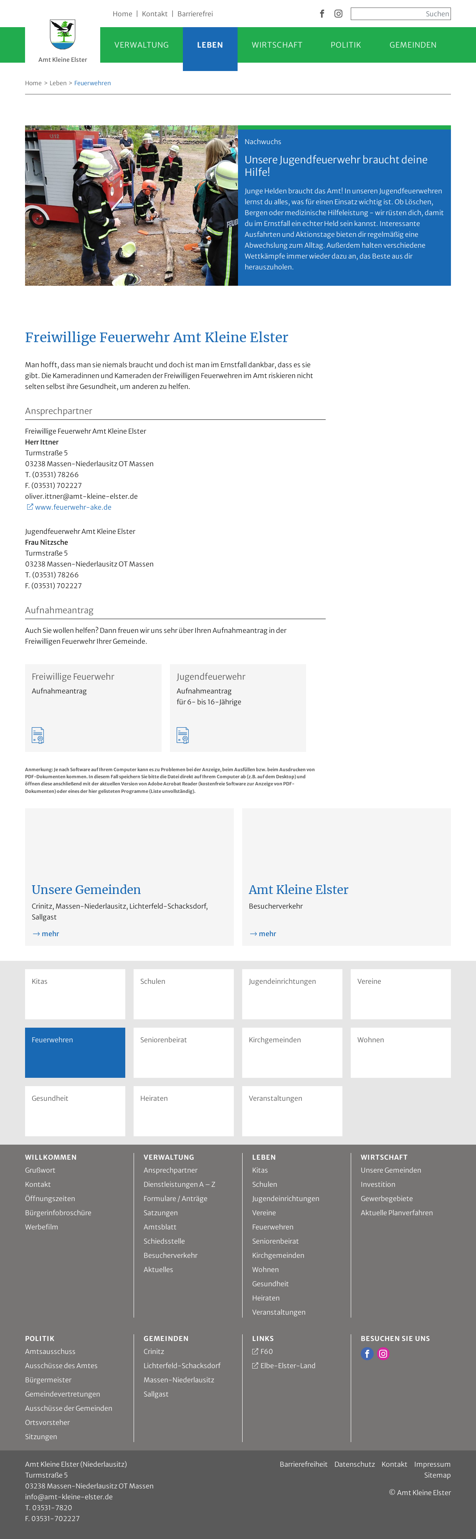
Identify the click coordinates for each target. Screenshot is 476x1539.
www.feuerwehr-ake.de (73, 507)
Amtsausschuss (50, 1351)
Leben (210, 45)
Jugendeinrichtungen (282, 981)
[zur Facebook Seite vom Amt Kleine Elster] (322, 14)
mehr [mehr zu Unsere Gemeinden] (50, 933)
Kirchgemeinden (275, 1040)
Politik (346, 45)
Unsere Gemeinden (391, 1170)
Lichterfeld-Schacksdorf (182, 1365)
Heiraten (154, 1098)
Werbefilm (41, 1227)
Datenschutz (354, 1464)
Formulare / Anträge (176, 1198)
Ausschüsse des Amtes (61, 1365)
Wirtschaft (277, 45)
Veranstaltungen (275, 1098)
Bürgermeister (48, 1380)
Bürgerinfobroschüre (58, 1213)
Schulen (152, 981)
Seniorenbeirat (163, 1040)
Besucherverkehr (170, 1255)
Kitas (40, 981)
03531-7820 (52, 1507)
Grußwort (40, 1170)
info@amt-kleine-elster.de (69, 1497)
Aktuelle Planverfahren (397, 1213)
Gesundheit (50, 1098)
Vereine (369, 981)
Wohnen (370, 1040)
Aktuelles (158, 1269)
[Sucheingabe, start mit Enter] (401, 14)
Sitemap (437, 1475)
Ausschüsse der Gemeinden (68, 1408)
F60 (267, 1351)
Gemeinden (413, 45)
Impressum (432, 1464)
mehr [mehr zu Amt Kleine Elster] (267, 933)
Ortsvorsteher (47, 1422)
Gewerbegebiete (387, 1198)
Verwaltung (141, 45)
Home (122, 14)
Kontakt (155, 14)
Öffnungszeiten (50, 1198)
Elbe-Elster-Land (288, 1365)
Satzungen (161, 1213)
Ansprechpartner (170, 1170)
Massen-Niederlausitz (179, 1380)
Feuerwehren (273, 1227)
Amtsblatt (160, 1227)
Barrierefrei (195, 14)
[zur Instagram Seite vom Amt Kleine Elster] (338, 14)
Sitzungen (41, 1436)
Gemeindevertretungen (62, 1394)
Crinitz (154, 1351)
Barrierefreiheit (304, 1464)
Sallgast (156, 1394)
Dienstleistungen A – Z (179, 1184)
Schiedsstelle (164, 1241)
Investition (378, 1184)
